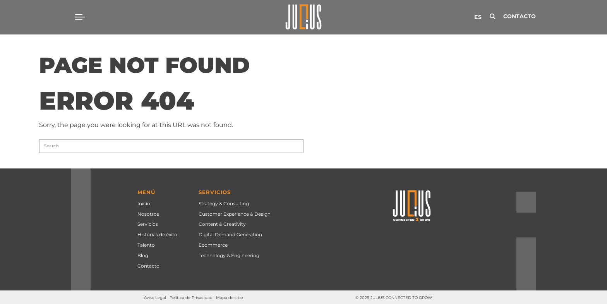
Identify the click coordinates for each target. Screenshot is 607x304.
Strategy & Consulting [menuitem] (224, 203)
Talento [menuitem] (146, 245)
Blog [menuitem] (142, 255)
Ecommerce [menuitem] (213, 245)
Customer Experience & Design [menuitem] (235, 214)
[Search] (171, 146)
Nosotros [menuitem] (148, 214)
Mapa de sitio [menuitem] (229, 297)
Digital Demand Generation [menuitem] (230, 234)
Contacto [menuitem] (148, 266)
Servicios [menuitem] (147, 224)
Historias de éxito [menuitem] (157, 234)
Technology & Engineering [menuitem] (229, 255)
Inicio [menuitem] (143, 203)
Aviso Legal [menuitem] (155, 297)
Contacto (519, 16)
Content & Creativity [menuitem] (222, 224)
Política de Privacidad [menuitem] (191, 297)
